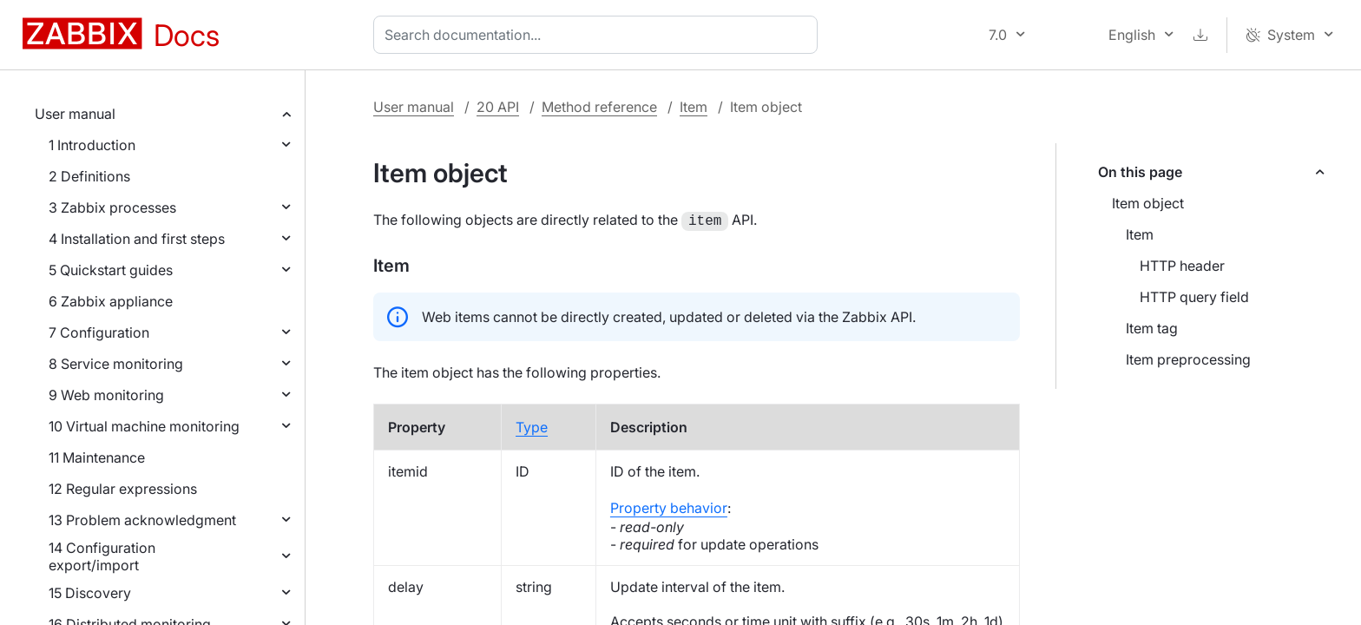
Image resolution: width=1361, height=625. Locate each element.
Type (532, 425)
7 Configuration (99, 332)
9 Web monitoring (106, 395)
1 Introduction (92, 145)
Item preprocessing (1188, 359)
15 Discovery (90, 593)
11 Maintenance (97, 457)
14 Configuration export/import (102, 556)
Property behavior (668, 506)
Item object (1148, 203)
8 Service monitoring (116, 363)
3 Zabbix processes (112, 207)
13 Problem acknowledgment (142, 520)
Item (693, 106)
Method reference (599, 106)
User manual (75, 113)
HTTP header (1182, 265)
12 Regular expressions (123, 488)
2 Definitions (89, 176)
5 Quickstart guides (111, 270)
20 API (498, 106)
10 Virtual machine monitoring (144, 426)
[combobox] (599, 34)
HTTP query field (1194, 297)
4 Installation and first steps (137, 238)
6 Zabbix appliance (111, 301)
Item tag (1152, 328)
